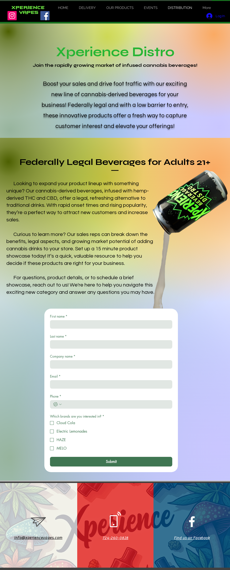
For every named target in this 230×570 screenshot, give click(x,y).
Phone (55, 396)
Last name (58, 336)
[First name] (109, 324)
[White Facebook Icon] (192, 521)
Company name (62, 356)
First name (58, 316)
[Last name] (109, 344)
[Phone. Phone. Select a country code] (57, 404)
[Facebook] (45, 15)
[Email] (109, 384)
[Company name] (109, 364)
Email (55, 376)
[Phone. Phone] (115, 404)
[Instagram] (12, 15)
